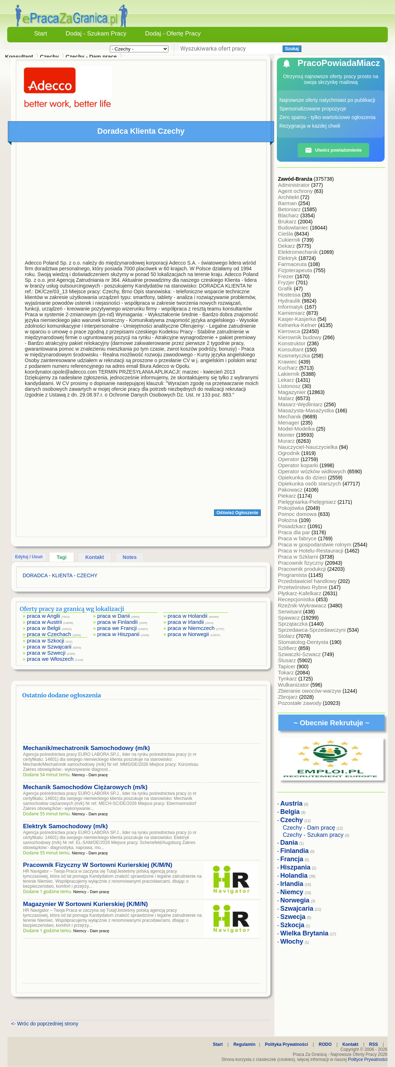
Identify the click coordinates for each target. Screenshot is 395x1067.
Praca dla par (294, 532)
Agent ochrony (296, 191)
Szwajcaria (296, 908)
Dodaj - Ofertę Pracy (173, 33)
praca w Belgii (43, 628)
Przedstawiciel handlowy (308, 581)
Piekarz (287, 496)
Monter (287, 435)
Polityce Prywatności (367, 1059)
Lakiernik (289, 374)
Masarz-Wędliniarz (301, 404)
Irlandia (291, 883)
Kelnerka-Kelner (298, 325)
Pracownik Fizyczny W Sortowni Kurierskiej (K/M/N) (97, 865)
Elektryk (288, 258)
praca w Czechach (49, 634)
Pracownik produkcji (302, 569)
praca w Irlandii (186, 622)
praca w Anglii (43, 616)
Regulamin (244, 1044)
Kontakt (94, 557)
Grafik (286, 288)
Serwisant (290, 611)
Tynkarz (288, 678)
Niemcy (291, 892)
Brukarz (288, 221)
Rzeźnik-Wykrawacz (303, 605)
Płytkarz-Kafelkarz (300, 593)
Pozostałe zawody (300, 703)
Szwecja (293, 916)
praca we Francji (117, 628)
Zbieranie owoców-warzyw (310, 691)
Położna (288, 520)
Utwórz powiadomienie (333, 150)
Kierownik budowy (300, 337)
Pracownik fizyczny (301, 563)
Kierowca (290, 331)
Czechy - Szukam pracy (313, 835)
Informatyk (291, 307)
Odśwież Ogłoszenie (237, 512)
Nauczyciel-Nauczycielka (308, 447)
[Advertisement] (141, 201)
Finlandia (294, 850)
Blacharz (289, 215)
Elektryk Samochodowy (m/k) (65, 826)
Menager (289, 422)
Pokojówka (292, 508)
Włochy (291, 941)
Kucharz (288, 368)
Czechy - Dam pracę (91, 56)
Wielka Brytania (304, 933)
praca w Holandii (188, 616)
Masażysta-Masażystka (306, 410)
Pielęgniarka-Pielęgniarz (308, 502)
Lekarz (287, 380)
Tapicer (287, 666)
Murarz (287, 441)
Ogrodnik (289, 453)
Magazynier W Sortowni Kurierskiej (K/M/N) (85, 904)
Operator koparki (299, 465)
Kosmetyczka (294, 355)
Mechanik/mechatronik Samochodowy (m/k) (86, 748)
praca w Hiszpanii (118, 634)
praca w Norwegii (188, 634)
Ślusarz (287, 660)
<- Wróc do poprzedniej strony (44, 1023)
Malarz (287, 398)
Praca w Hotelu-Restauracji (311, 550)
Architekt (289, 197)
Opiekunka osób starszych (310, 483)
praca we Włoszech (50, 659)
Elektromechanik (298, 252)
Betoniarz (290, 209)
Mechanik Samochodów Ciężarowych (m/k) (85, 787)
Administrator (294, 185)
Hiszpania (295, 867)
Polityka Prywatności (286, 1044)
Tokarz (286, 672)
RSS (373, 1044)
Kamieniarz (292, 313)
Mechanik (290, 416)
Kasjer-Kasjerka (297, 319)
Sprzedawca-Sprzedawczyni (312, 630)
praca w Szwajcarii (49, 647)
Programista (293, 575)
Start (40, 33)
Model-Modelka (297, 429)
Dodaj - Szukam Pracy (96, 33)
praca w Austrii (44, 622)
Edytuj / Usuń (29, 556)
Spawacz (289, 618)
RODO (325, 1044)
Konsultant (291, 349)
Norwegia (295, 900)
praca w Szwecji (46, 653)
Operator (289, 459)
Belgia (290, 811)
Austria (291, 803)
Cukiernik (290, 240)
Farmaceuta (293, 264)
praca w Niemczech (191, 628)
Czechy (49, 56)
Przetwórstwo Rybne (303, 587)
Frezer (286, 276)
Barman (288, 203)
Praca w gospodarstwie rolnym (315, 544)
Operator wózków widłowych (312, 471)
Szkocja (292, 925)
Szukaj (292, 48)
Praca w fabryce (298, 538)
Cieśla (286, 234)
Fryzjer (287, 282)
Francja (291, 859)
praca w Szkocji (45, 640)
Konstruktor (292, 343)
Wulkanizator (294, 685)
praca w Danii (113, 616)
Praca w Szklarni (299, 557)
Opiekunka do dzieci (303, 477)
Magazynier (292, 392)
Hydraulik (290, 301)
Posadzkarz (293, 526)
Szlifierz (288, 648)
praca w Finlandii (117, 622)
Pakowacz (291, 490)
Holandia (294, 875)
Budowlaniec (294, 227)
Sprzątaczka (293, 624)
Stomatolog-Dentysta (304, 642)
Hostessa (290, 294)
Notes (130, 557)
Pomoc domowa (298, 514)
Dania (289, 842)
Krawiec (288, 362)
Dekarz (287, 246)
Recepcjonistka (297, 599)
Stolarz (287, 636)
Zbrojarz (288, 697)
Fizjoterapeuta (295, 270)
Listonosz (290, 386)
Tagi (62, 557)
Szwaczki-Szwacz (300, 654)
